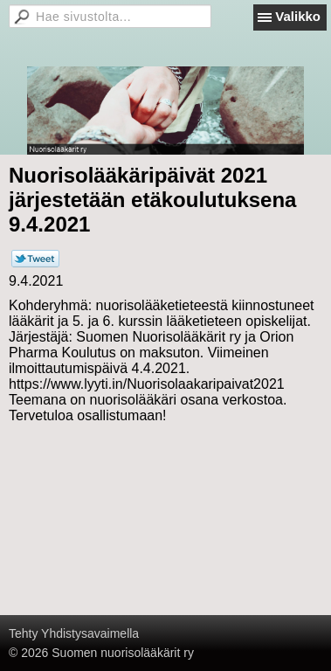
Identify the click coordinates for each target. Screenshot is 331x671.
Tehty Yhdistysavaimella (74, 633)
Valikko (298, 16)
